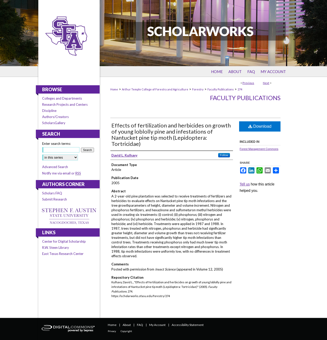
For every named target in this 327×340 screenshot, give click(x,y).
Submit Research (54, 199)
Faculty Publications (220, 89)
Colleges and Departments (62, 98)
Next (266, 83)
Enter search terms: (56, 144)
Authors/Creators (55, 117)
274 (240, 89)
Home (114, 89)
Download (260, 126)
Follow (224, 155)
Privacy (112, 331)
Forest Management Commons (259, 148)
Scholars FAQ (52, 193)
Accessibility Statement (188, 325)
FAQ (140, 325)
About (127, 325)
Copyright (126, 331)
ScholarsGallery (53, 123)
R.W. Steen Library (55, 247)
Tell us (245, 184)
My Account (157, 325)
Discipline (49, 111)
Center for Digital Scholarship (64, 241)
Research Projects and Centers (65, 104)
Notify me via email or (61, 173)
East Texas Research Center (63, 254)
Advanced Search (55, 167)
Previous (248, 83)
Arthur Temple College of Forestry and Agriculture (155, 89)
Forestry (198, 89)
